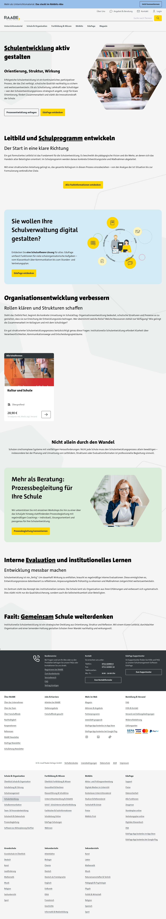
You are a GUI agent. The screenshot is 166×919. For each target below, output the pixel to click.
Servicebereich (50, 677)
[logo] (12, 18)
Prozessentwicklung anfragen (21, 112)
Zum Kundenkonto (52, 673)
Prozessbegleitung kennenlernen (31, 531)
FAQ (46, 681)
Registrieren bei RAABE (54, 669)
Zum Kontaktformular (103, 680)
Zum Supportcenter (143, 672)
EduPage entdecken (53, 112)
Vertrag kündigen (52, 685)
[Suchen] (158, 18)
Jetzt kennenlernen (151, 4)
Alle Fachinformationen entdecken (83, 184)
